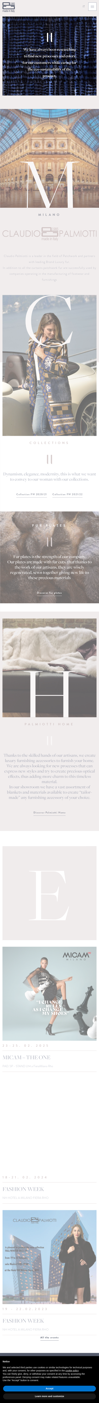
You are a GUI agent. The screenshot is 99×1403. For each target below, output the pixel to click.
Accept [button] (49, 1388)
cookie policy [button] (71, 1370)
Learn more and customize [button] (49, 1396)
